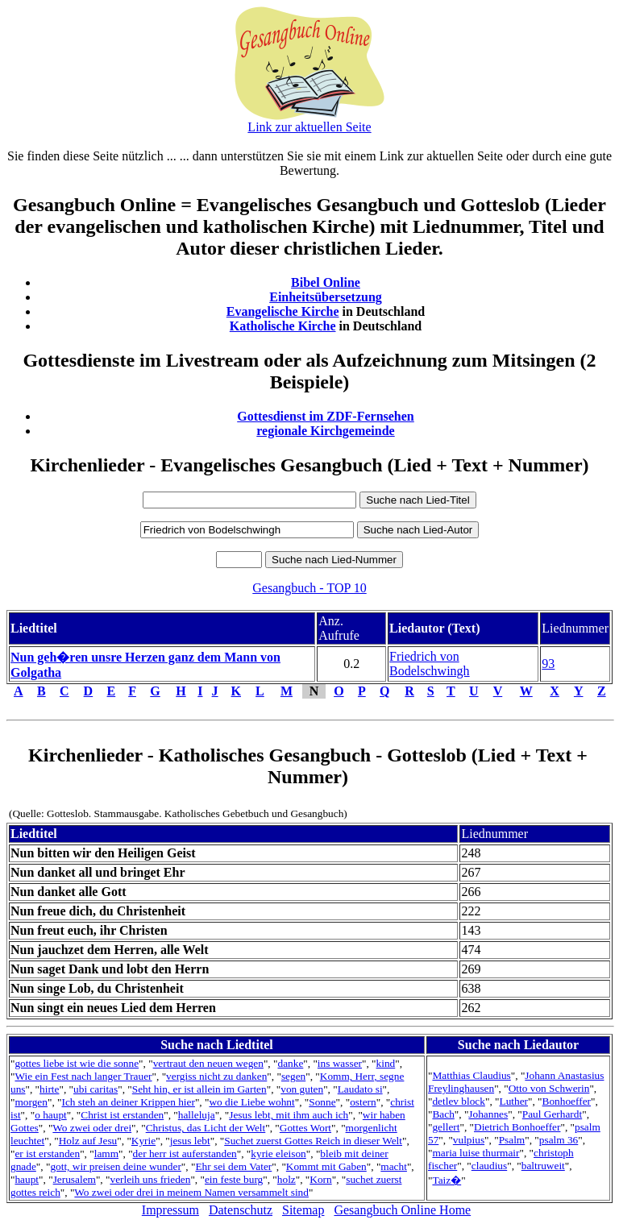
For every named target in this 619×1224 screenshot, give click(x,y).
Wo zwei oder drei (91, 1128)
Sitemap (303, 1210)
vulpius (468, 1140)
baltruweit (543, 1166)
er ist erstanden (47, 1153)
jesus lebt (190, 1141)
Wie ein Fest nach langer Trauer (83, 1076)
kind (386, 1063)
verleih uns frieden (150, 1179)
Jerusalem (74, 1179)
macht (393, 1166)
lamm (106, 1153)
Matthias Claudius (471, 1075)
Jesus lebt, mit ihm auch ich (288, 1115)
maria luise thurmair (475, 1153)
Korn (320, 1179)
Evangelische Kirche (282, 311)
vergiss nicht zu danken (216, 1076)
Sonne (322, 1102)
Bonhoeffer (566, 1101)
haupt (27, 1179)
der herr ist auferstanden (185, 1153)
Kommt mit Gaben (326, 1166)
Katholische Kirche (283, 326)
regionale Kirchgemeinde (325, 431)
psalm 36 (559, 1140)
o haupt (51, 1115)
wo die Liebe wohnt (251, 1102)
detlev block (458, 1101)
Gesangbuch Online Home (402, 1210)
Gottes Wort (305, 1128)
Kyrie (143, 1141)
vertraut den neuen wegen (208, 1063)
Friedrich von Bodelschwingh (429, 663)
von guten (301, 1089)
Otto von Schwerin (549, 1088)
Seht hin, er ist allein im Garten (199, 1089)
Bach (443, 1114)
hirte (49, 1089)
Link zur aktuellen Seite (309, 127)
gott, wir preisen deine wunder (115, 1166)
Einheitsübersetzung (325, 297)
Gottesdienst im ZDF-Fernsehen (325, 416)
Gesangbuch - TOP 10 (309, 588)
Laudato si (360, 1089)
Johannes (488, 1114)
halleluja (196, 1115)
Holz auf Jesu (88, 1141)
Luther (513, 1101)
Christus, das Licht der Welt (206, 1128)
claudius (489, 1166)
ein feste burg (234, 1179)
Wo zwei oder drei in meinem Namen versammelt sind (191, 1192)
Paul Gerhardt (552, 1114)
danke (290, 1063)
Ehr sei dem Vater (233, 1166)
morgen (31, 1102)
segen (293, 1076)
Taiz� (446, 1180)
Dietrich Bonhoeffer (517, 1127)
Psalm (512, 1140)
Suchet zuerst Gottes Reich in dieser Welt (313, 1141)
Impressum (170, 1210)
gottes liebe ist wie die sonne (77, 1063)
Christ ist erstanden (122, 1115)
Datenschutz (240, 1210)
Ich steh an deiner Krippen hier (127, 1102)
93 (548, 663)
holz (286, 1179)
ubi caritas (95, 1089)
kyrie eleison (278, 1153)
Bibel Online (325, 282)
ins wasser (340, 1063)
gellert (445, 1127)
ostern (363, 1102)
